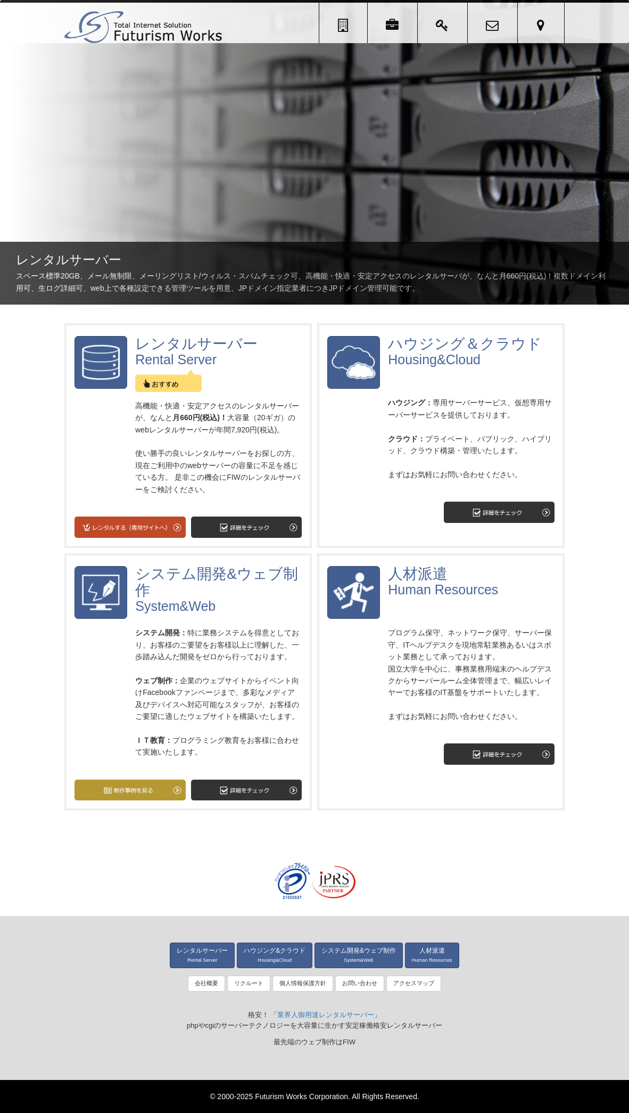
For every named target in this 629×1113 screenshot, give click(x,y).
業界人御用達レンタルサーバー (325, 1015)
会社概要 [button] (206, 983)
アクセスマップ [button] (413, 983)
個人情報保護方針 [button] (302, 983)
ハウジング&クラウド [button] (274, 955)
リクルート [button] (248, 983)
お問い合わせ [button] (359, 983)
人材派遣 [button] (432, 955)
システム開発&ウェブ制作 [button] (358, 955)
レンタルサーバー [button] (202, 955)
